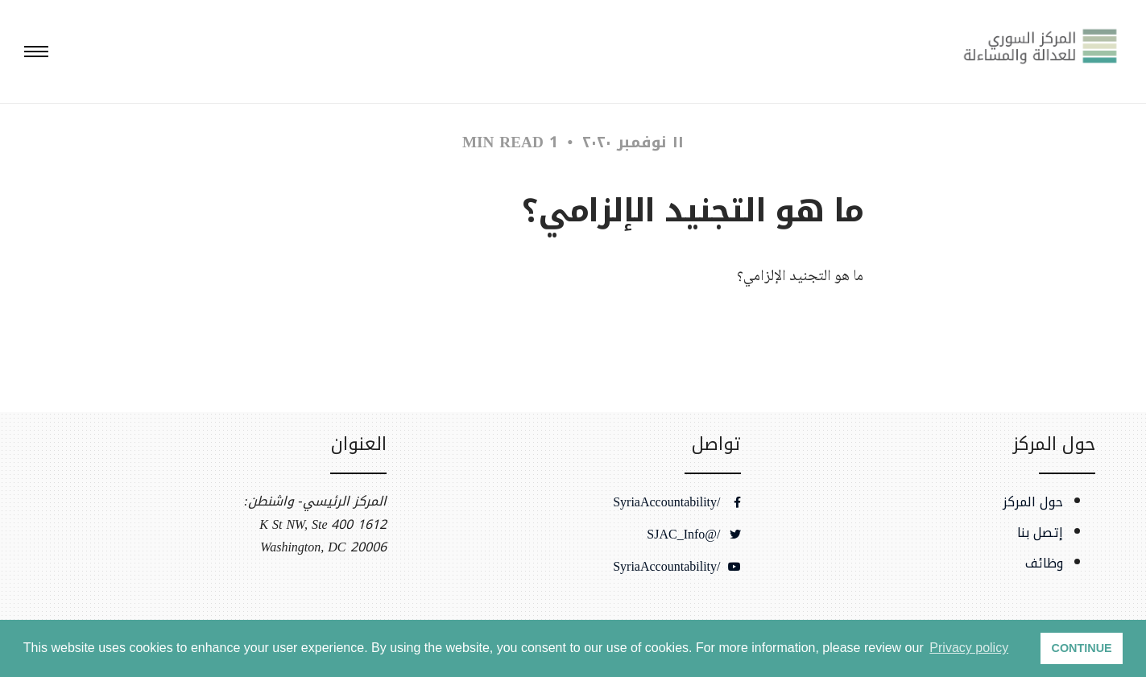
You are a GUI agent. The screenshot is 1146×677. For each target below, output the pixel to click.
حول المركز (1033, 502)
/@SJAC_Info (693, 534)
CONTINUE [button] (1082, 648)
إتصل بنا (1040, 533)
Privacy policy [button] (968, 647)
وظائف (1044, 563)
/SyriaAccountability (676, 502)
